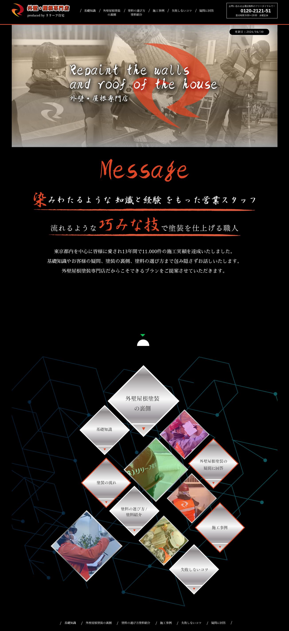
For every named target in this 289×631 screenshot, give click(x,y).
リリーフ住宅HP (106, 622)
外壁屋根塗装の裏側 (111, 12)
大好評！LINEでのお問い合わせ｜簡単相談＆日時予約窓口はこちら (144, 299)
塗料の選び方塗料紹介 (136, 12)
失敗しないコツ (182, 10)
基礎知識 (90, 10)
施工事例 (158, 10)
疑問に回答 (206, 10)
